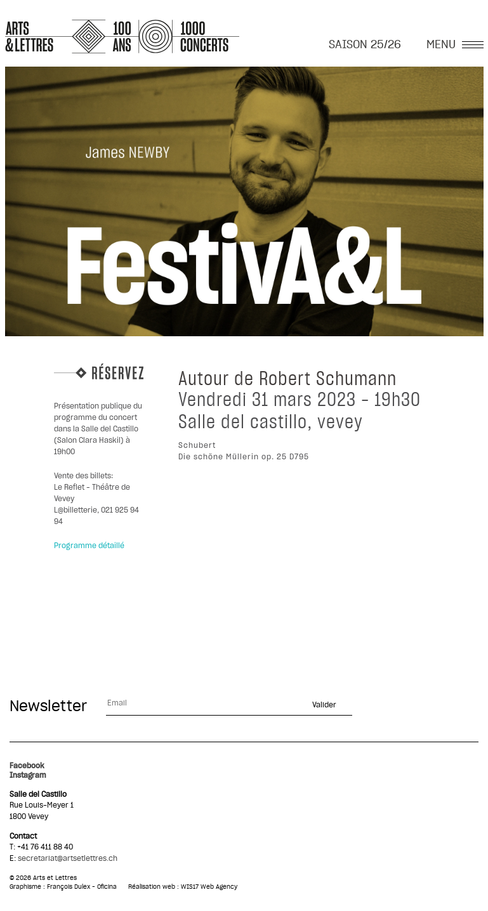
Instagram (28, 775)
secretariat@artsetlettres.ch (67, 858)
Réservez (98, 371)
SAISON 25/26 (365, 45)
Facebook (27, 766)
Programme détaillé (89, 545)
